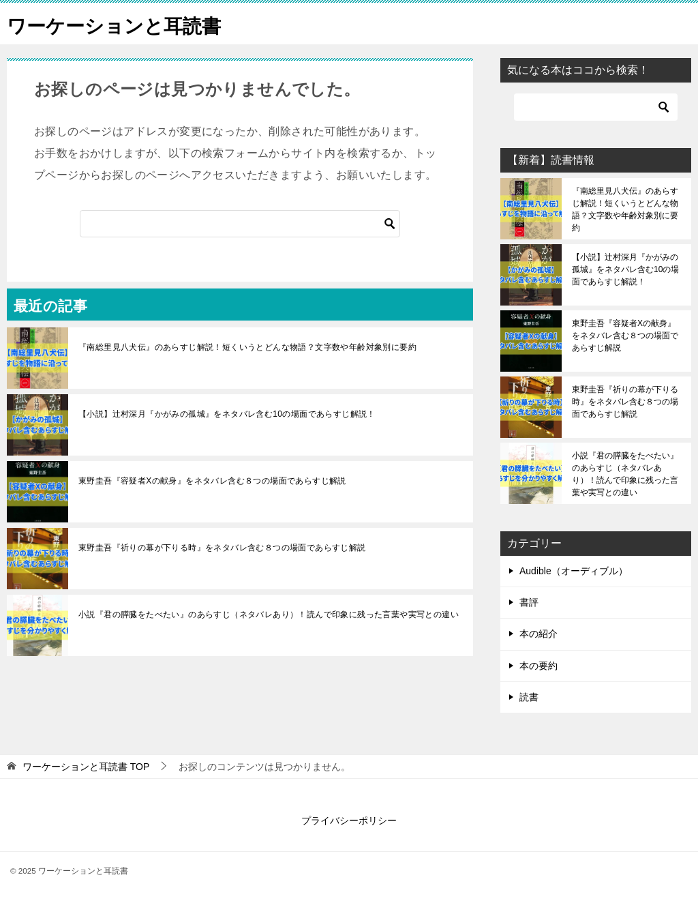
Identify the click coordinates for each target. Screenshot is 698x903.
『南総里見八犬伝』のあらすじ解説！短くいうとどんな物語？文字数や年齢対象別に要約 (247, 347)
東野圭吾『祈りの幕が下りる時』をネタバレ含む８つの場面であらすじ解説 (222, 547)
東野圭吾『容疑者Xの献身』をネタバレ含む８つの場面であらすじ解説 (212, 481)
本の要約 (538, 665)
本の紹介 (538, 633)
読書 (528, 697)
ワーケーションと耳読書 (121, 23)
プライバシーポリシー (349, 820)
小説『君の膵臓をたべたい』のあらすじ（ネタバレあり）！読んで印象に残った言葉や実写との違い (268, 614)
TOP (85, 766)
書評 (528, 602)
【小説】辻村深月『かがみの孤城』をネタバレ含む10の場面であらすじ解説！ (227, 414)
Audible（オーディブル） (573, 570)
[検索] (240, 223)
